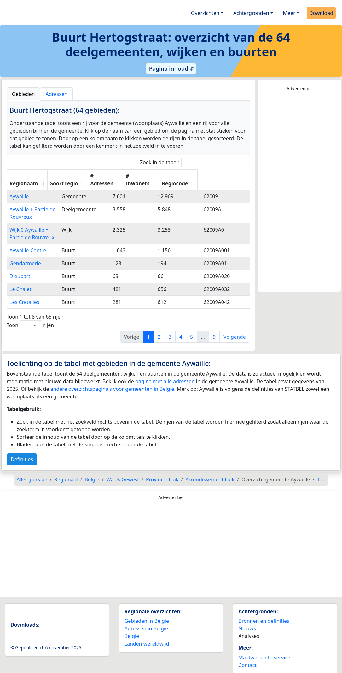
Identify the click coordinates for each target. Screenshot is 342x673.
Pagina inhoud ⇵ (171, 68)
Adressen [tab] (56, 94)
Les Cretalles (24, 294)
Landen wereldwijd (147, 636)
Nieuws (247, 620)
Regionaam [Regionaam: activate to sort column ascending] (23, 183)
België (132, 628)
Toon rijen (30, 318)
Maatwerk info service (264, 649)
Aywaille (19, 196)
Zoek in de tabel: (195, 162)
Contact (247, 657)
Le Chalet (20, 281)
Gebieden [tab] (23, 94)
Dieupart (19, 268)
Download (321, 12)
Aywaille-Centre (27, 242)
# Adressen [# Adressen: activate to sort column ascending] (148, 179)
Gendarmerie (25, 255)
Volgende (234, 329)
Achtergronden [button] (251, 12)
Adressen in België (146, 620)
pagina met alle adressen (165, 373)
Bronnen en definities (263, 613)
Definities (22, 451)
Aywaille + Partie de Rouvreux (44, 209)
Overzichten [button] (205, 12)
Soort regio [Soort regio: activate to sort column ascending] (110, 183)
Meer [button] (289, 12)
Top (321, 471)
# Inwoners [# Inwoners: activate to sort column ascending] (187, 179)
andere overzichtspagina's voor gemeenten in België (112, 381)
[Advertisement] (299, 192)
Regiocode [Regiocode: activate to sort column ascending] (227, 183)
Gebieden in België (147, 613)
